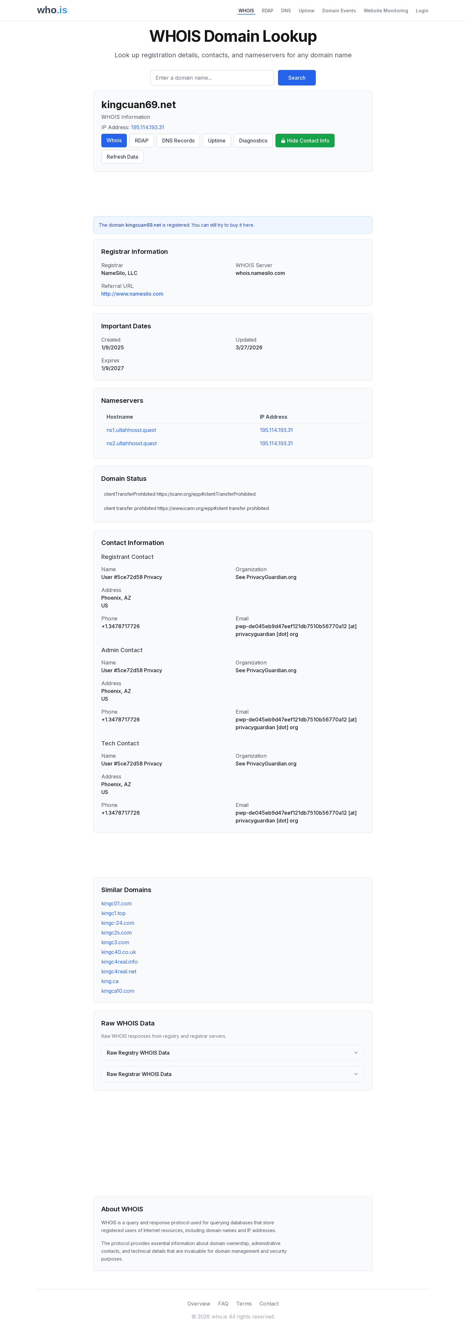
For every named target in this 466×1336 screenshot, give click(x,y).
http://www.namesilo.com (132, 293)
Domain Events (339, 10)
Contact (269, 1303)
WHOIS (246, 10)
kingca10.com (117, 991)
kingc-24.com (117, 923)
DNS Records (178, 140)
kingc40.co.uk (118, 952)
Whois (114, 140)
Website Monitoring (386, 10)
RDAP (267, 10)
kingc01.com (116, 903)
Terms (244, 1303)
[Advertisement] (233, 194)
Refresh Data (122, 156)
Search (296, 77)
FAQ (223, 1303)
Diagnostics (253, 140)
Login (422, 10)
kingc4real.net (118, 971)
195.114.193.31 (147, 127)
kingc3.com (115, 942)
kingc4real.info (119, 961)
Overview (198, 1303)
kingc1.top (113, 913)
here (248, 225)
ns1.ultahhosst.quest (131, 430)
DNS (286, 10)
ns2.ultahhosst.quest (131, 443)
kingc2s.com (116, 932)
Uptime (307, 10)
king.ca (109, 981)
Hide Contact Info (305, 140)
